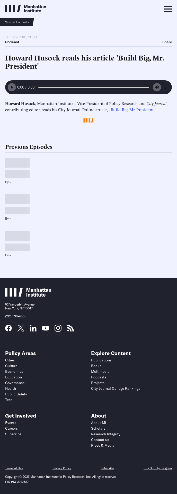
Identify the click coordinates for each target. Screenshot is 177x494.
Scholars (98, 428)
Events (10, 422)
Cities (10, 360)
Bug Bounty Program (158, 468)
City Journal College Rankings (115, 388)
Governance (14, 382)
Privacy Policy (61, 468)
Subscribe (13, 434)
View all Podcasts (17, 22)
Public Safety (16, 394)
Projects (97, 382)
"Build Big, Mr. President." (133, 109)
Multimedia (100, 371)
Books (96, 365)
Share (167, 42)
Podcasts (98, 377)
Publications (101, 360)
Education (13, 377)
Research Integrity (105, 434)
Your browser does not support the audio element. (88, 87)
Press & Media (102, 445)
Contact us (100, 439)
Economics (14, 371)
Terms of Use (14, 468)
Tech (9, 399)
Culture (11, 365)
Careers (11, 428)
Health (10, 388)
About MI (98, 422)
